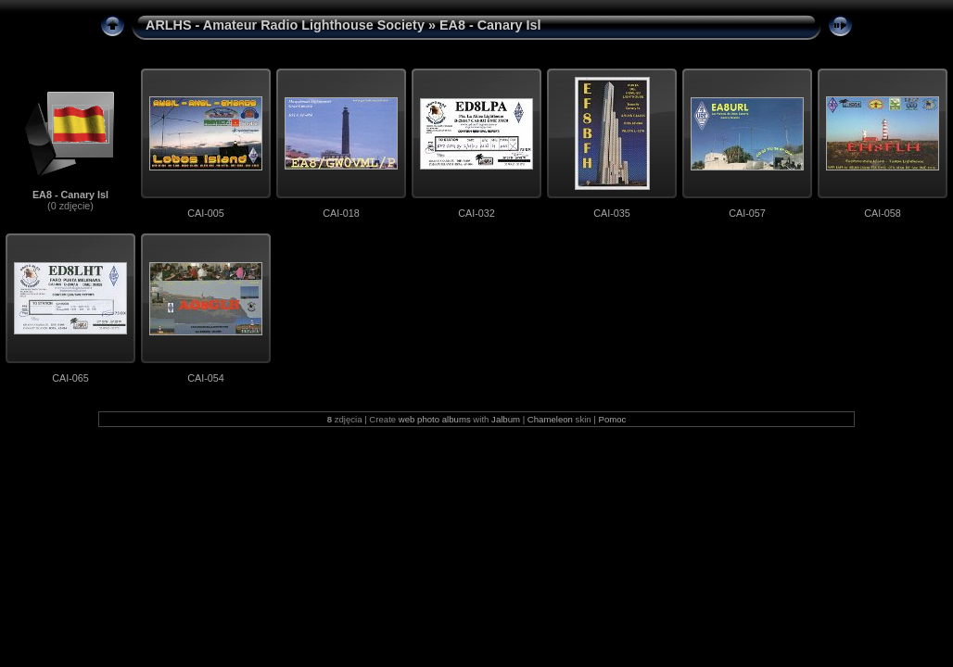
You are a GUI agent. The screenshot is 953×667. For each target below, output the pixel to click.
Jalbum (505, 419)
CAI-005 (205, 213)
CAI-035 (611, 213)
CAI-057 (747, 213)
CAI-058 (882, 213)
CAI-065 (70, 378)
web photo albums (435, 419)
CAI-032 (476, 213)
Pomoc (613, 419)
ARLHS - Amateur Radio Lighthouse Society (285, 25)
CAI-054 (205, 378)
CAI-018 (341, 213)
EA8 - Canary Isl (70, 194)
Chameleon (550, 419)
